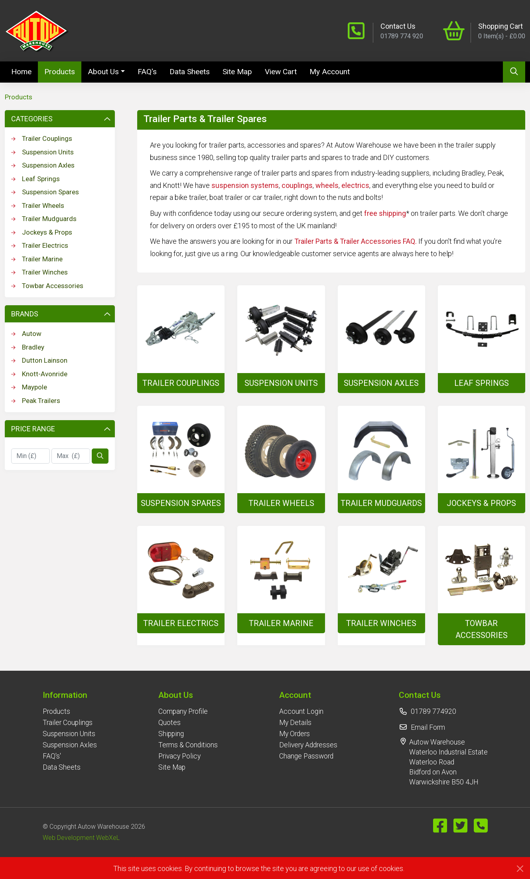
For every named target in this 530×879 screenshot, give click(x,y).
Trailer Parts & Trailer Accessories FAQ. (355, 241)
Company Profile (183, 711)
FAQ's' (52, 756)
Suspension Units (42, 152)
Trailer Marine (37, 259)
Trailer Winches (39, 272)
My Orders (294, 734)
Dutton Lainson (39, 360)
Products (59, 71)
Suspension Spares (45, 192)
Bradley (27, 347)
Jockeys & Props (41, 232)
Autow (26, 334)
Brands (60, 314)
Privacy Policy (179, 756)
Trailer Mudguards (44, 219)
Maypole (29, 387)
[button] (70, 695)
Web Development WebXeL (81, 837)
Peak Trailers (35, 401)
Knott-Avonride (39, 374)
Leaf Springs (35, 179)
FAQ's (147, 71)
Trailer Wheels (37, 205)
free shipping (385, 213)
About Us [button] (103, 71)
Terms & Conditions (188, 745)
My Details (295, 723)
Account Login (301, 711)
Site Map (237, 71)
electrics (355, 185)
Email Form (428, 727)
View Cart (281, 71)
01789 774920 (433, 711)
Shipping (171, 734)
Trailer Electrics (39, 245)
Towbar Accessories (47, 286)
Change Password (306, 756)
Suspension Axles (43, 165)
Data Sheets (189, 71)
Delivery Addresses (308, 745)
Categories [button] (60, 119)
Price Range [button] (60, 429)
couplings (297, 185)
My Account (329, 71)
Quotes (169, 723)
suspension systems (245, 185)
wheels (327, 185)
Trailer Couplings (41, 138)
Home (24, 71)
